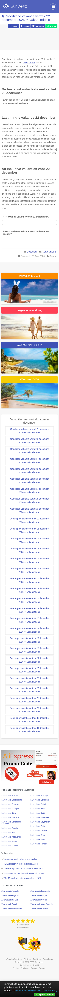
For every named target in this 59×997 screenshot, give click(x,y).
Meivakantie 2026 (29, 275)
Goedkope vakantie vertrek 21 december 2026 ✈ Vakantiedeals (29, 630)
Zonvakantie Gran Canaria (42, 904)
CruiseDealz (48, 959)
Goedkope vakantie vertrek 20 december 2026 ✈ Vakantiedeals (29, 620)
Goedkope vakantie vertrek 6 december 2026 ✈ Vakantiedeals (29, 481)
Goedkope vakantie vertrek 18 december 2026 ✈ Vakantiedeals (29, 600)
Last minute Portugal (10, 809)
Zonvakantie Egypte (39, 895)
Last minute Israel (38, 809)
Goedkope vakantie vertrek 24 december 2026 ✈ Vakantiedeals (29, 660)
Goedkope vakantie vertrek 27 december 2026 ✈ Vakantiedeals (29, 690)
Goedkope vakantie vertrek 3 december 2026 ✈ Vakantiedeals (29, 451)
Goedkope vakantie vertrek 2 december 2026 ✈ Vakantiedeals (29, 441)
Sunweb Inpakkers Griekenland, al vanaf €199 (23, 869)
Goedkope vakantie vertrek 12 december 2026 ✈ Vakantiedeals (29, 540)
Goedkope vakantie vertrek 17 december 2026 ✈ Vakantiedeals (29, 590)
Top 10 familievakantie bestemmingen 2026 (22, 878)
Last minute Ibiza (8, 813)
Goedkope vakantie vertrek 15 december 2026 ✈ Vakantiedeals (29, 570)
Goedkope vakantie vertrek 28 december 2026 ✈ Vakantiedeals (29, 700)
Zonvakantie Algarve (10, 895)
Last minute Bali (8, 832)
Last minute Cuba (38, 826)
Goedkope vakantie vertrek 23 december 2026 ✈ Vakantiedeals (29, 650)
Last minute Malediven (40, 817)
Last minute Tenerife (9, 828)
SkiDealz (27, 959)
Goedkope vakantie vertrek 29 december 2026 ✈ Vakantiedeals (29, 710)
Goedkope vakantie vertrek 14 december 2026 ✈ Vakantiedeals (29, 560)
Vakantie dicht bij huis (29, 345)
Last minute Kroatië (9, 846)
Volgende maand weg (29, 310)
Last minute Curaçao (10, 804)
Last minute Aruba (9, 841)
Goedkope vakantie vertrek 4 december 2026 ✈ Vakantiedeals (29, 461)
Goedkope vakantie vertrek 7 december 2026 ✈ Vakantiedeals (29, 491)
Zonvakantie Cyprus (39, 900)
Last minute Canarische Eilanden (11, 823)
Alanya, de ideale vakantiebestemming (20, 859)
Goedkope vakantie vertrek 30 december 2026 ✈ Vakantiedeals (29, 720)
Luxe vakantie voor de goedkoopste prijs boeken (24, 873)
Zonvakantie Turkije (9, 904)
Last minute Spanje (9, 795)
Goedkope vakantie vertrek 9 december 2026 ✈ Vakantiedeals (29, 511)
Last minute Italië (38, 813)
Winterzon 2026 (29, 379)
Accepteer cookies (44, 994)
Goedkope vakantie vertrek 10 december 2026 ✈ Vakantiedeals (29, 520)
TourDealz (37, 959)
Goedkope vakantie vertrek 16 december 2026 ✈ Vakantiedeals (29, 580)
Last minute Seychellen (40, 822)
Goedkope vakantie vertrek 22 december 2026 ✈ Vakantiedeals (26, 17)
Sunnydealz (40, 962)
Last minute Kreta (38, 835)
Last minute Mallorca (10, 817)
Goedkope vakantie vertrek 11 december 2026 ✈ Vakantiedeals (29, 530)
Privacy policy (50, 990)
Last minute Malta (38, 839)
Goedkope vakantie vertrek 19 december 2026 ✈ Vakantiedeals (29, 610)
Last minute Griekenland (11, 800)
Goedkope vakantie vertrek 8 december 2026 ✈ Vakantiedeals (29, 500)
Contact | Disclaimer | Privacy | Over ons (29, 968)
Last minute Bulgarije (39, 795)
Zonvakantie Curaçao (39, 909)
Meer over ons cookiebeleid (27, 990)
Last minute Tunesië (39, 844)
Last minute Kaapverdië (11, 837)
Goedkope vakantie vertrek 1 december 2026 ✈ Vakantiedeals (29, 431)
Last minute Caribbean (40, 800)
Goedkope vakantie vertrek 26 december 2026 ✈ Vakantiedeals (29, 680)
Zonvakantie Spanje (9, 900)
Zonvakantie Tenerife (10, 891)
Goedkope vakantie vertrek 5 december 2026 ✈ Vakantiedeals (29, 471)
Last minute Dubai (38, 804)
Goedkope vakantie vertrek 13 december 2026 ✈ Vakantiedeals (29, 550)
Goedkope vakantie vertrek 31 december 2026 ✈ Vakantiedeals (29, 730)
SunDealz (18, 959)
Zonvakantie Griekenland (11, 909)
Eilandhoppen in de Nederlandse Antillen (21, 864)
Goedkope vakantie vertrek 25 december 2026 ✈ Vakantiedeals (29, 670)
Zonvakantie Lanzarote (40, 891)
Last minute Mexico (39, 831)
